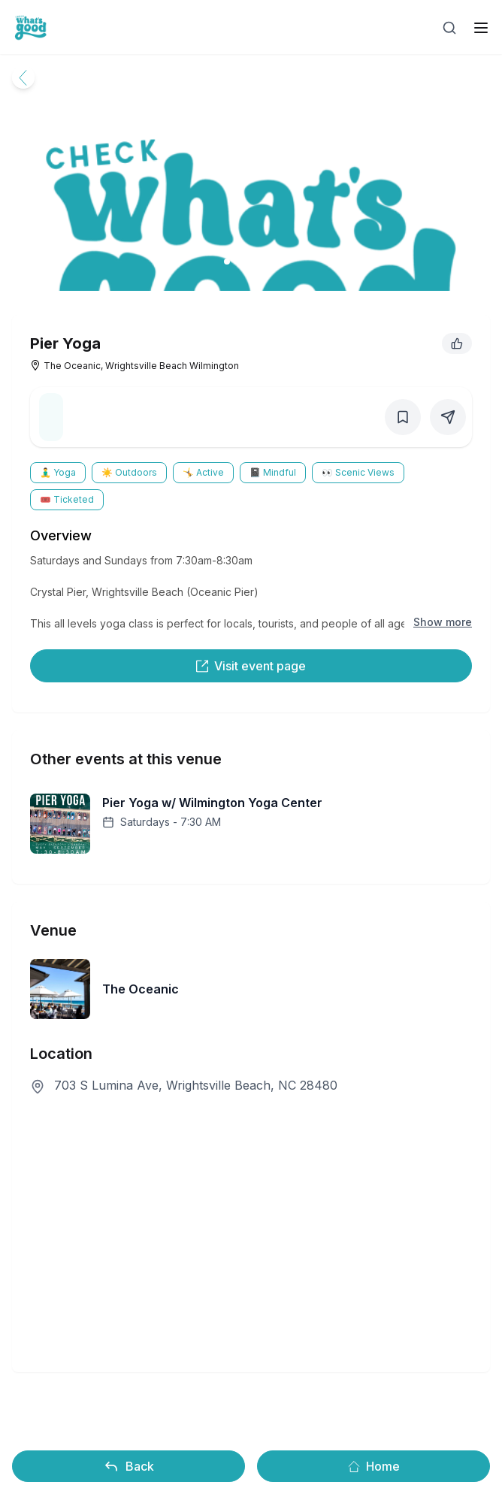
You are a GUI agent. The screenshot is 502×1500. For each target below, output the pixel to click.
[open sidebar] (481, 28)
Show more (442, 621)
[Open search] (449, 27)
